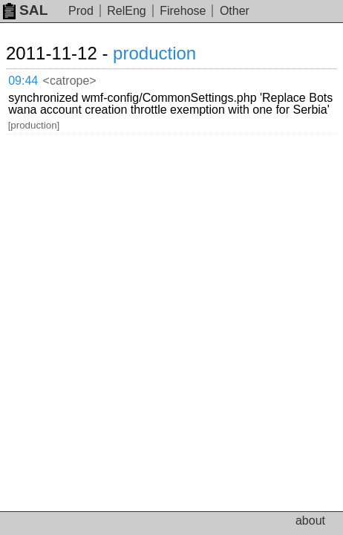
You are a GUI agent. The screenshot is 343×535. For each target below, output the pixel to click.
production (154, 53)
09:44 (23, 80)
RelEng (126, 10)
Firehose (183, 10)
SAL (25, 10)
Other (234, 10)
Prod (81, 10)
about (310, 520)
